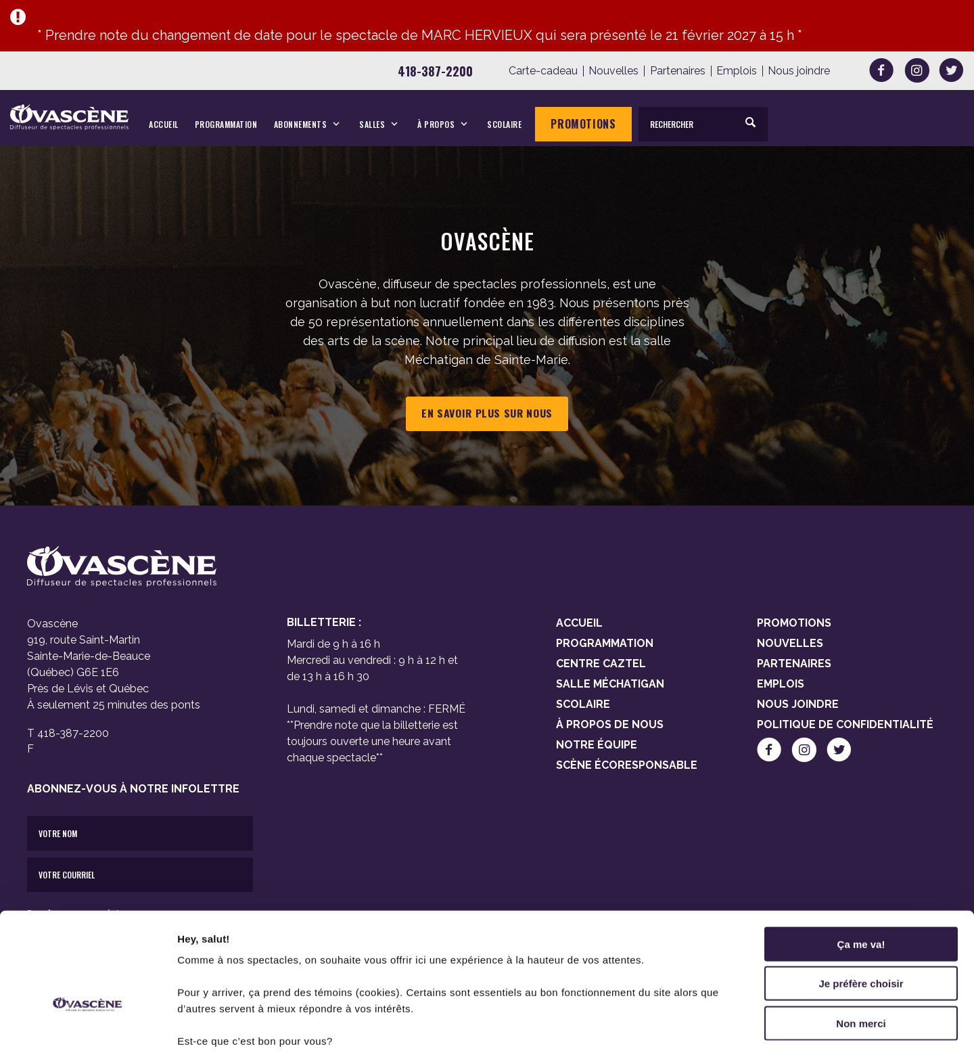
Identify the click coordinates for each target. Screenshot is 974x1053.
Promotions (583, 124)
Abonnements (300, 124)
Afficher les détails (745, 1026)
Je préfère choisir (860, 898)
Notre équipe (596, 744)
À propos (436, 124)
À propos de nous (610, 724)
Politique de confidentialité (845, 724)
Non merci (860, 937)
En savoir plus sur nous (487, 413)
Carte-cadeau (543, 71)
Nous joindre (799, 71)
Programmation (226, 124)
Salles (372, 124)
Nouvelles (613, 71)
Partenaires (677, 71)
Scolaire (504, 124)
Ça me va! (861, 858)
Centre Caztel (601, 663)
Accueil (164, 124)
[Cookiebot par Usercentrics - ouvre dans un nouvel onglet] (87, 1026)
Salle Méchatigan (610, 683)
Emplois (736, 71)
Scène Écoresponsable (626, 765)
